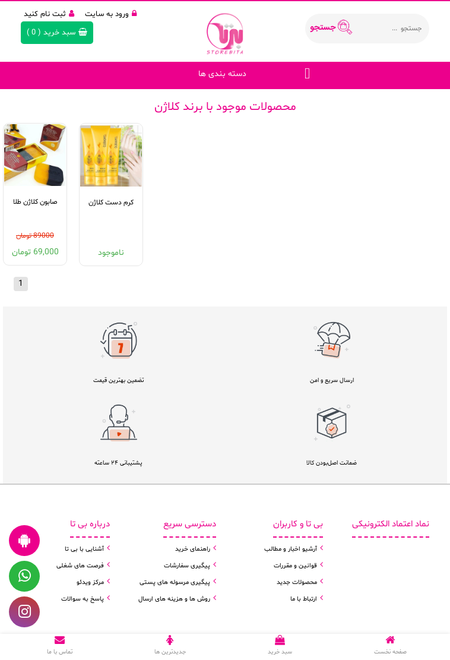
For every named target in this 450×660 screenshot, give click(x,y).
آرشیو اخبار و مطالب (290, 549)
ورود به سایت (111, 14)
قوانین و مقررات (295, 565)
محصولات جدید (297, 582)
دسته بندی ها (222, 74)
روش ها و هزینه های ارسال (174, 599)
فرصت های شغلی (80, 565)
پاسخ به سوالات (82, 599)
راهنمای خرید (192, 549)
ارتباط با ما (303, 599)
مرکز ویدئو (90, 582)
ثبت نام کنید (49, 14)
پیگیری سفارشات (187, 565)
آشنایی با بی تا (84, 549)
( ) (57, 32)
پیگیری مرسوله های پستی (175, 582)
